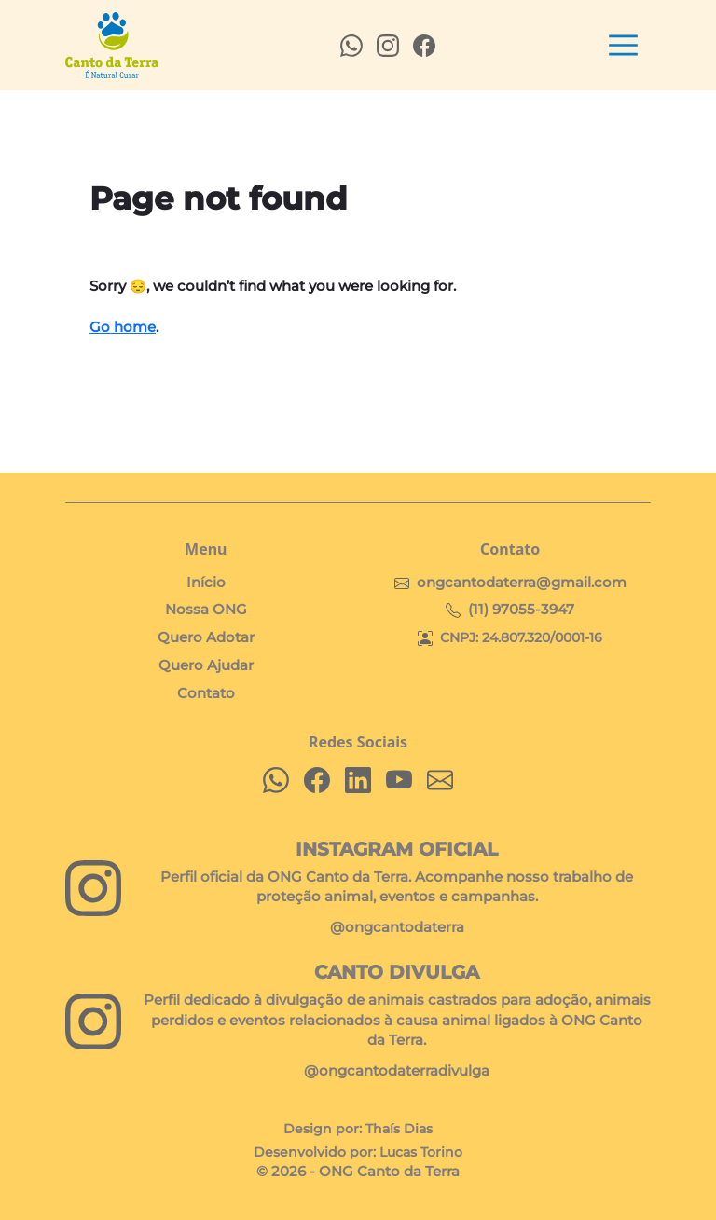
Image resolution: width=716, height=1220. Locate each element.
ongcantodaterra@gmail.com (521, 582)
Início (206, 582)
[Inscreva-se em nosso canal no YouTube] (399, 780)
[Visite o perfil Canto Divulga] (93, 1021)
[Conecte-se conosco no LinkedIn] (358, 780)
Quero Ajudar (206, 665)
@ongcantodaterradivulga (396, 1070)
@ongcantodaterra (397, 927)
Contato (206, 693)
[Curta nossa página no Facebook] (317, 780)
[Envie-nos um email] (440, 780)
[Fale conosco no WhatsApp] (276, 780)
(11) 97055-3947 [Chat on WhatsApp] (521, 609)
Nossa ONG (206, 609)
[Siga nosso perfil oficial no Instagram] (93, 888)
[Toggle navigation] (623, 45)
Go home (123, 327)
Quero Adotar (206, 637)
